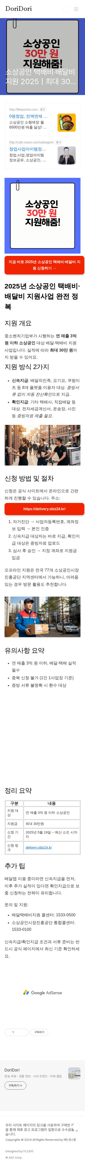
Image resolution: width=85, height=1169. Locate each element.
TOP (76, 1128)
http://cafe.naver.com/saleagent (31, 142)
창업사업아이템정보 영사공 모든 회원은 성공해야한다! (27, 149)
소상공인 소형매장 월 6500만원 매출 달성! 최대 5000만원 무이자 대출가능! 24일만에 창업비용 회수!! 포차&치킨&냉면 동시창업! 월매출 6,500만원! (28, 125)
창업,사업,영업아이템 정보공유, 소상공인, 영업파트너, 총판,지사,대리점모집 (27, 158)
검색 (66, 9)
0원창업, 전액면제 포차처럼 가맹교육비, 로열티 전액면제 (28, 116)
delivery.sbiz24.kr (39, 849)
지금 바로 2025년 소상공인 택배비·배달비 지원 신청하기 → (44, 265)
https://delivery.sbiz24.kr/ (44, 510)
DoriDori (18, 9)
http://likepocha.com (23, 109)
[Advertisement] (42, 737)
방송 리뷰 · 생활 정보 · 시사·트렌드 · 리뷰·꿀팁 (33, 1077)
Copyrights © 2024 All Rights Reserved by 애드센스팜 (40, 1141)
